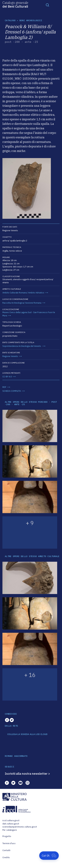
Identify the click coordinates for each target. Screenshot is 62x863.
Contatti (6, 850)
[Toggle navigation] (47, 5)
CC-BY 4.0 (7, 376)
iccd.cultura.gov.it (10, 820)
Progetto (6, 836)
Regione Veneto (10, 356)
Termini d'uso (9, 843)
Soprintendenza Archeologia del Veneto (21, 346)
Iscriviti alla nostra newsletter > (27, 773)
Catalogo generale (15, 4)
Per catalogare (9, 830)
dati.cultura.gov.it (10, 823)
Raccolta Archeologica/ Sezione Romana (21, 302)
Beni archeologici (31, 20)
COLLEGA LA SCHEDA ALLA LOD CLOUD (27, 734)
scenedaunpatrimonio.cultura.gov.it (19, 826)
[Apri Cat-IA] (49, 855)
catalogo (10, 20)
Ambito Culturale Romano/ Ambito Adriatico (23, 292)
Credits (6, 857)
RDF (4, 387)
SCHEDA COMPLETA (11, 391)
